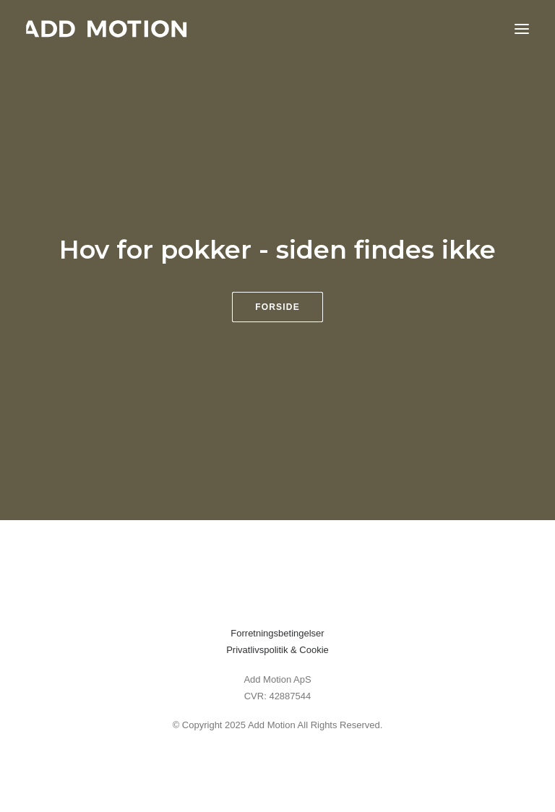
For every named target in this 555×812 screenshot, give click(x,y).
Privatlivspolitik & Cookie (277, 649)
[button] (522, 28)
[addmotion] (106, 29)
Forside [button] (277, 307)
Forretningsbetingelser (277, 633)
